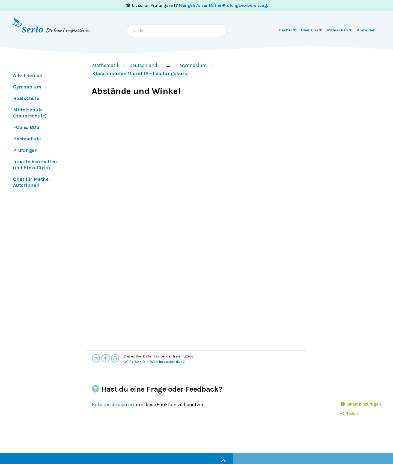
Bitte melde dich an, (113, 404)
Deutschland (143, 65)
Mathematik (106, 65)
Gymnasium (193, 65)
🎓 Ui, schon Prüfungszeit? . (197, 5)
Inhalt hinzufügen (361, 404)
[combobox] (177, 30)
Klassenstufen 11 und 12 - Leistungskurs (139, 73)
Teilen (349, 413)
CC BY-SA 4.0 (134, 361)
